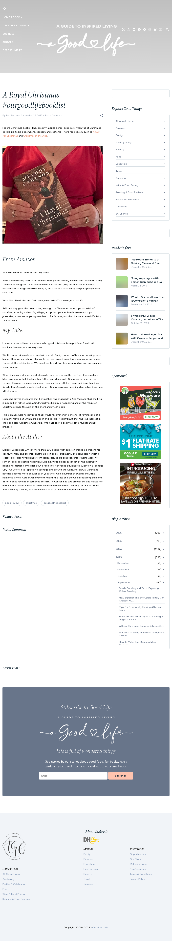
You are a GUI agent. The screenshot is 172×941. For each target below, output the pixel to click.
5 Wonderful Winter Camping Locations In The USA (147, 317)
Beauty (120, 149)
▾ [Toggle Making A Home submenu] (21, 17)
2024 (119, 549)
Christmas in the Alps (35, 135)
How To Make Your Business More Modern (137, 643)
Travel (119, 170)
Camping (121, 178)
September (123, 582)
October (122, 575)
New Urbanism (138, 869)
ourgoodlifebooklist (55, 502)
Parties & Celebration (127, 199)
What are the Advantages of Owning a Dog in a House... (141, 618)
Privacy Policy (137, 879)
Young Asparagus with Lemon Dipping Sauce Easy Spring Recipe (148, 280)
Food (118, 156)
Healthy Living (123, 142)
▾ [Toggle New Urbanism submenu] (28, 25)
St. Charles (122, 213)
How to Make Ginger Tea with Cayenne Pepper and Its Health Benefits (147, 336)
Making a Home (138, 864)
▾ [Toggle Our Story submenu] (12, 41)
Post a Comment (53, 115)
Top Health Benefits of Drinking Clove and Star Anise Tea (145, 261)
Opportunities (12, 50)
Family (119, 135)
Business (8, 33)
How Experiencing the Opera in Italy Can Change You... (141, 599)
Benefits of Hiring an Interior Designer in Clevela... (141, 634)
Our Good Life (100, 927)
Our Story (135, 859)
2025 (119, 540)
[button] (101, 116)
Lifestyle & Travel (14, 25)
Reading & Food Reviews (129, 192)
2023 (119, 557)
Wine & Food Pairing (127, 185)
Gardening (121, 206)
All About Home (125, 121)
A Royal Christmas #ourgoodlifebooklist (141, 626)
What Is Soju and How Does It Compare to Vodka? (148, 298)
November (123, 569)
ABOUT (6, 41)
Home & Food (11, 17)
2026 (119, 532)
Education (121, 163)
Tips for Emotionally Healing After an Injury (140, 609)
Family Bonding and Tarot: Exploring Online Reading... (139, 590)
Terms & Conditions (141, 874)
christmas (31, 502)
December (123, 563)
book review (12, 502)
